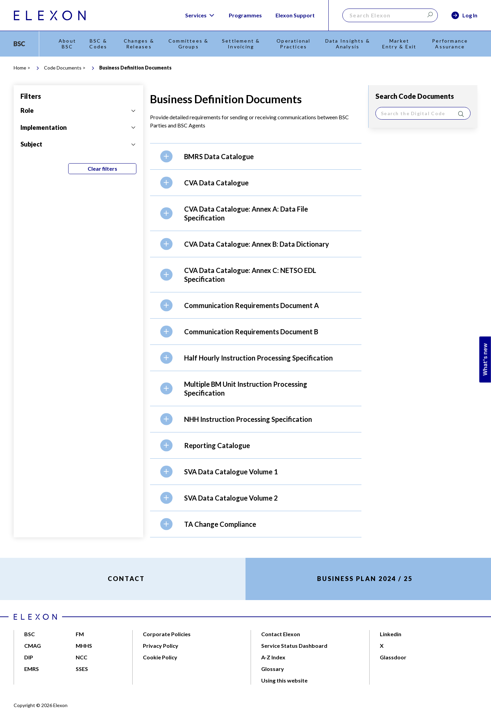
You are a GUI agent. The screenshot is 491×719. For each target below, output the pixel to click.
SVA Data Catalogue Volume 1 (231, 472)
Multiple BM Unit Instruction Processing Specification (245, 388)
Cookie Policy (160, 657)
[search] (423, 113)
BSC (29, 634)
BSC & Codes (98, 43)
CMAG (32, 645)
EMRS (31, 669)
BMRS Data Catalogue (219, 156)
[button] (255, 156)
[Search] (390, 15)
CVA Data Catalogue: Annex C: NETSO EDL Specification (250, 274)
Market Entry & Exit (399, 43)
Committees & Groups (188, 43)
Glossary (272, 669)
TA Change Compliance (220, 524)
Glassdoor (393, 657)
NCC (81, 657)
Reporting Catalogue (217, 445)
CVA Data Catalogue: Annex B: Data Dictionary (256, 244)
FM (80, 634)
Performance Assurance (450, 43)
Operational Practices (293, 43)
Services (200, 15)
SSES (82, 669)
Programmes (245, 15)
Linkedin (390, 634)
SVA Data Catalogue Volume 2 (231, 498)
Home (20, 68)
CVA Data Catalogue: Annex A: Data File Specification (246, 213)
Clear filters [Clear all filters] (102, 168)
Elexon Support (295, 15)
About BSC (67, 43)
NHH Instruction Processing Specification (248, 419)
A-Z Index (273, 657)
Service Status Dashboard (294, 645)
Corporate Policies (167, 634)
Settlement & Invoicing (241, 43)
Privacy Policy (160, 645)
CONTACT (126, 578)
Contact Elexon (280, 634)
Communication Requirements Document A (251, 305)
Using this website (284, 680)
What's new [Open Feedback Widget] (485, 359)
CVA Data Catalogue (216, 183)
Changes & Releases (139, 43)
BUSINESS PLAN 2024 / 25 (365, 578)
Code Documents (62, 68)
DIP (28, 657)
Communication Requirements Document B (251, 331)
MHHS (84, 645)
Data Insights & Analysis (347, 43)
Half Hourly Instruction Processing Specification (258, 358)
